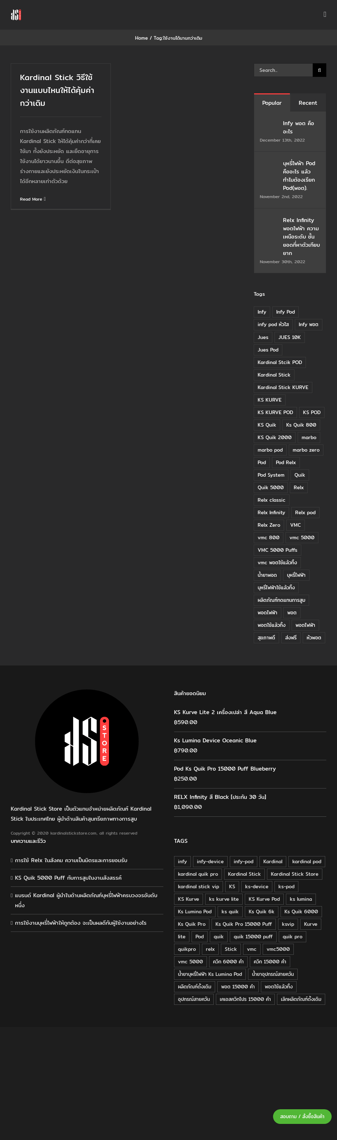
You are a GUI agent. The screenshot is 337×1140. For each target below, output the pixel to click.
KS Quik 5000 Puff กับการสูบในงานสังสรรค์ (68, 878)
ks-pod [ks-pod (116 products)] (286, 886)
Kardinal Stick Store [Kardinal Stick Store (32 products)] (294, 874)
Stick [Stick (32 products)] (231, 949)
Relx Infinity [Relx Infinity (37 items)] (271, 512)
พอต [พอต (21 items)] (292, 612)
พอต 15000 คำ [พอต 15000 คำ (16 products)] (238, 987)
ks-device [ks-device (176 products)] (256, 886)
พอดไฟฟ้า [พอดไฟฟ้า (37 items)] (267, 612)
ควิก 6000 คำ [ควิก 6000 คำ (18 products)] (228, 961)
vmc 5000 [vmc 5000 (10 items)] (301, 537)
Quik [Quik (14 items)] (299, 475)
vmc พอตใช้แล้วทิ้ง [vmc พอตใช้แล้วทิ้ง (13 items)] (277, 562)
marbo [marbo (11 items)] (309, 437)
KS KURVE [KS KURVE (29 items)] (270, 400)
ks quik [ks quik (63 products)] (230, 911)
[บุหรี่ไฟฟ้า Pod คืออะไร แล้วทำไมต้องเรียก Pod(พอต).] (269, 164)
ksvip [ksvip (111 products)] (288, 924)
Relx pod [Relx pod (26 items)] (305, 512)
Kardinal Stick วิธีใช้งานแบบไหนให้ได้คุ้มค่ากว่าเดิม (57, 90)
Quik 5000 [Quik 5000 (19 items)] (271, 487)
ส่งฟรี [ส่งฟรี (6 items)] (291, 638)
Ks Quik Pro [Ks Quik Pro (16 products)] (191, 924)
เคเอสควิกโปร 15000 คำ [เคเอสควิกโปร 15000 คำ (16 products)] (245, 999)
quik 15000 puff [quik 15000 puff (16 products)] (253, 936)
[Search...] (283, 70)
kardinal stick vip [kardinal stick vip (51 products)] (198, 886)
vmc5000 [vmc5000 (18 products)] (278, 949)
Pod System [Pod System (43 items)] (271, 475)
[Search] (319, 70)
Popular (272, 103)
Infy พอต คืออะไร (298, 127)
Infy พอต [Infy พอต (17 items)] (308, 324)
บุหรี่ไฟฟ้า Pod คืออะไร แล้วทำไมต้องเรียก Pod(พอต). (299, 175)
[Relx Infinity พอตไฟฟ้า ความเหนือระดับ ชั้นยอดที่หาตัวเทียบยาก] (269, 221)
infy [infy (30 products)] (182, 861)
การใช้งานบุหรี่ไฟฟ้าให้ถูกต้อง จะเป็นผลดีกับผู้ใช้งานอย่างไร (81, 923)
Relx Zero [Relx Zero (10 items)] (269, 525)
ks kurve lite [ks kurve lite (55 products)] (224, 899)
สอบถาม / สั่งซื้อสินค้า (302, 1116)
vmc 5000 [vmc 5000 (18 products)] (190, 961)
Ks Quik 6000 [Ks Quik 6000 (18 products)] (301, 911)
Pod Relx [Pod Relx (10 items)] (286, 462)
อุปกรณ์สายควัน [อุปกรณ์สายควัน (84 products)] (194, 999)
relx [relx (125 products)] (210, 949)
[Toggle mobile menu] (324, 14)
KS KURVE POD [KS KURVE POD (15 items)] (275, 412)
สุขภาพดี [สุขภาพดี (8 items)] (266, 638)
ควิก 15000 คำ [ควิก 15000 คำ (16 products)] (270, 961)
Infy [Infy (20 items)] (262, 312)
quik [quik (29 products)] (219, 936)
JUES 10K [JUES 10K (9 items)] (289, 337)
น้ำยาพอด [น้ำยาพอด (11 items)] (267, 575)
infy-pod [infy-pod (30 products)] (243, 861)
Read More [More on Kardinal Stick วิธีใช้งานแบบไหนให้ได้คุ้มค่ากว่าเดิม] (31, 199)
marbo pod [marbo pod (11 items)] (270, 450)
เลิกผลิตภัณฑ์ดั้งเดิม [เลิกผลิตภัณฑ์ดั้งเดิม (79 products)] (301, 999)
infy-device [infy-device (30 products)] (210, 861)
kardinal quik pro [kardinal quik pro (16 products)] (198, 874)
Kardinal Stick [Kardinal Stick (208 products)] (244, 874)
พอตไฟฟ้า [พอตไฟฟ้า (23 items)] (305, 625)
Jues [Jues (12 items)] (263, 337)
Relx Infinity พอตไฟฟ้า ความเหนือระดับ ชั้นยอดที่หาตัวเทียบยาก (301, 236)
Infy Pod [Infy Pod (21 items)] (285, 312)
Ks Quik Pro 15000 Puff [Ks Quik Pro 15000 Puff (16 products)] (243, 924)
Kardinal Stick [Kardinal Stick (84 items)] (274, 375)
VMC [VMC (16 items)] (295, 525)
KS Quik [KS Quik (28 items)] (267, 425)
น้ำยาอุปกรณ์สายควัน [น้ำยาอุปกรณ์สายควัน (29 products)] (273, 974)
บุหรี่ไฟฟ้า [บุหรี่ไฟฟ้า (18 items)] (296, 575)
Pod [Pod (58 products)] (199, 936)
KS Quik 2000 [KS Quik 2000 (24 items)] (275, 437)
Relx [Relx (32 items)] (299, 487)
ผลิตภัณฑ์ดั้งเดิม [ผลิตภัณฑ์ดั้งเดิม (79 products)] (194, 987)
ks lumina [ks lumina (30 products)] (301, 899)
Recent (308, 103)
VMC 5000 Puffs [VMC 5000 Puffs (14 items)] (277, 550)
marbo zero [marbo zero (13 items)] (306, 450)
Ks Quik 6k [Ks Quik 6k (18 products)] (261, 911)
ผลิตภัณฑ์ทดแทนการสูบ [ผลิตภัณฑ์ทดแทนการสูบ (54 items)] (281, 600)
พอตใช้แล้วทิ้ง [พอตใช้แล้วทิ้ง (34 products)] (279, 987)
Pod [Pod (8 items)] (262, 462)
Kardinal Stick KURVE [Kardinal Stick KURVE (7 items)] (283, 387)
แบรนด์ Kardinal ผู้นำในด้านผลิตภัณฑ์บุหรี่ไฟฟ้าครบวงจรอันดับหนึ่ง (86, 900)
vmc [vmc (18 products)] (252, 949)
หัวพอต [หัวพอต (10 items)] (314, 638)
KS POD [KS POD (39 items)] (312, 412)
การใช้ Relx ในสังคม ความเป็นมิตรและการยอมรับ (71, 860)
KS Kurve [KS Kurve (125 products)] (188, 899)
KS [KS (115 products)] (232, 886)
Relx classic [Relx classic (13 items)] (272, 500)
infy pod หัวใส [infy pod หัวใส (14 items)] (273, 324)
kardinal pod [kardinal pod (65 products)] (306, 861)
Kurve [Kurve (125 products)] (310, 924)
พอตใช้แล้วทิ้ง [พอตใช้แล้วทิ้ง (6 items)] (272, 625)
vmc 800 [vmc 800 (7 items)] (268, 537)
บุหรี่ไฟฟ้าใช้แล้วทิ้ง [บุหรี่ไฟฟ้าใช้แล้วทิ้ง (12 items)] (276, 587)
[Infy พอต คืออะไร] (269, 124)
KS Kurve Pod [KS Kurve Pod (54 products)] (264, 899)
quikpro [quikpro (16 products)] (187, 949)
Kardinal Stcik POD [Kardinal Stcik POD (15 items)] (280, 362)
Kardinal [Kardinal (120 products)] (272, 861)
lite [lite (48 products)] (181, 936)
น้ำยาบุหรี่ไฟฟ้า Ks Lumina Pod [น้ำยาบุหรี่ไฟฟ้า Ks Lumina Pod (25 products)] (210, 974)
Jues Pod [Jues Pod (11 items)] (268, 350)
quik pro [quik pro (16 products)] (292, 936)
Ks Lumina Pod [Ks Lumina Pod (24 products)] (195, 911)
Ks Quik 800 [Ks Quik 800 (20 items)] (301, 425)
